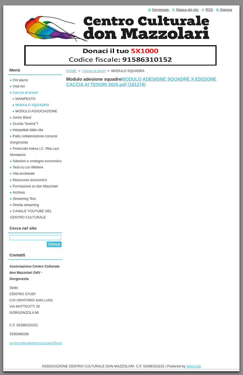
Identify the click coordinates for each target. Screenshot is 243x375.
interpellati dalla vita (28, 130)
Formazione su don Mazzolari (35, 186)
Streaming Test (24, 199)
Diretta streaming (26, 205)
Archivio (19, 192)
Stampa (226, 10)
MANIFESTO (25, 99)
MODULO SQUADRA (32, 105)
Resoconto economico (30, 180)
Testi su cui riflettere (28, 167)
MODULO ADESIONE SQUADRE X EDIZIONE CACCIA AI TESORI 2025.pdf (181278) (141, 82)
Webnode (193, 366)
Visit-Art (19, 86)
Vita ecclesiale (24, 173)
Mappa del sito (187, 10)
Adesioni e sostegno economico (37, 161)
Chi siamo (20, 80)
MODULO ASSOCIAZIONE (36, 111)
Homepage (160, 10)
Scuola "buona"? (25, 124)
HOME (71, 71)
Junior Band (22, 117)
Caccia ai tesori (94, 71)
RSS (209, 10)
